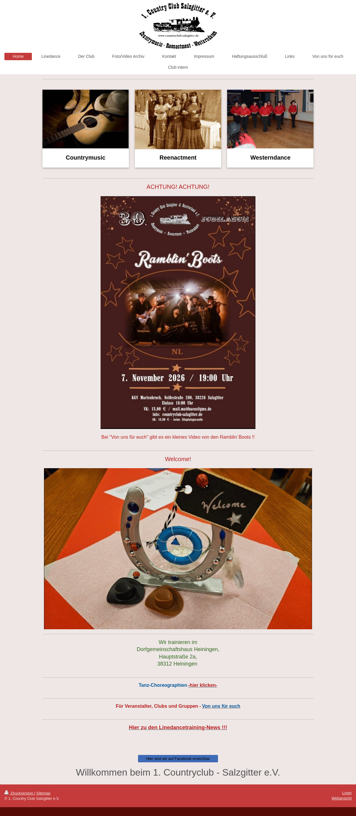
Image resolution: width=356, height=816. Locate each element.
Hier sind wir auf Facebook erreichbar (178, 758)
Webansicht (342, 798)
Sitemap (43, 793)
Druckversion (19, 793)
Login (347, 793)
